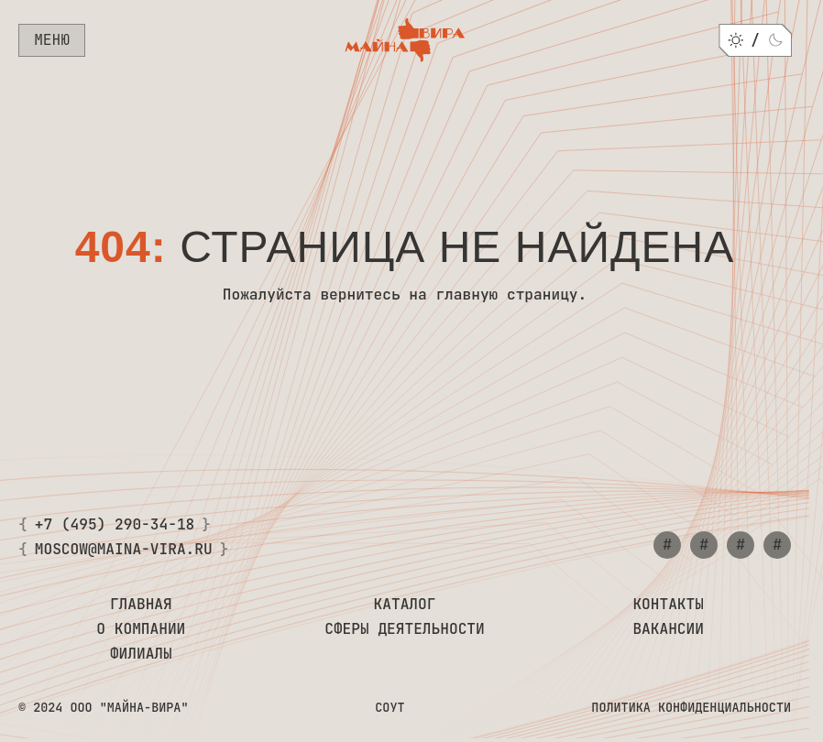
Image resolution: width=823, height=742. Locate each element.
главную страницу (506, 294)
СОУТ (389, 707)
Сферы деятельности (404, 629)
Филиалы (141, 653)
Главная (141, 604)
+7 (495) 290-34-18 (115, 524)
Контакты (668, 604)
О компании (140, 629)
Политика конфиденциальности (691, 707)
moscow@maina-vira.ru (124, 549)
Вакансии (668, 629)
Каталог (405, 604)
